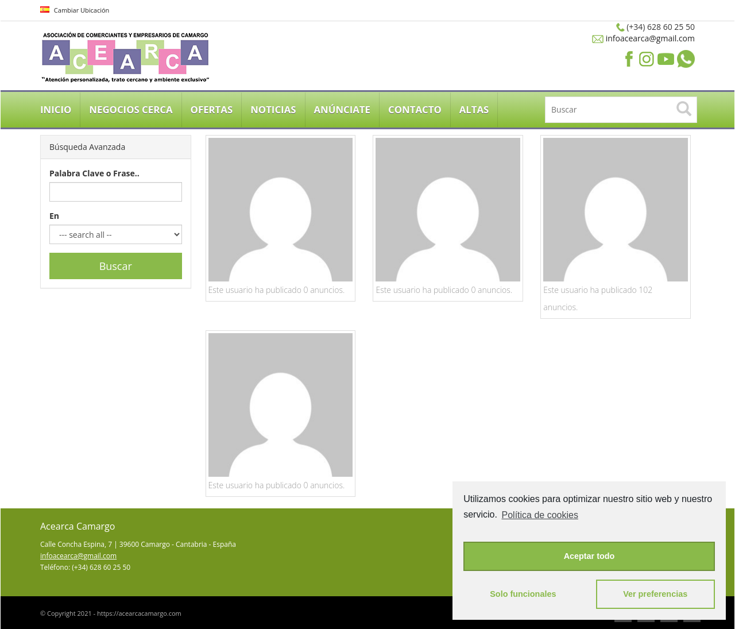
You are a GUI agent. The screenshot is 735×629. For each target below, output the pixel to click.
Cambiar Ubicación (74, 10)
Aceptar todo (589, 556)
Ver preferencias (655, 594)
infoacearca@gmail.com (649, 38)
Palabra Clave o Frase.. (94, 173)
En (54, 215)
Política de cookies (540, 515)
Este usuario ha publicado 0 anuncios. (276, 289)
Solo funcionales (523, 594)
